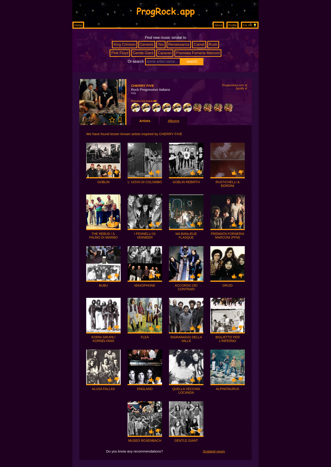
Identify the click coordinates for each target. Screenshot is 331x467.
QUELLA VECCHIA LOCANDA (186, 390)
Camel (199, 44)
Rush (213, 44)
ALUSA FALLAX (103, 389)
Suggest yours (214, 451)
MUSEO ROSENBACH (144, 440)
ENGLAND (145, 389)
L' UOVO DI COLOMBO (145, 182)
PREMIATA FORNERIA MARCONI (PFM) (227, 235)
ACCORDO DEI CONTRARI (186, 287)
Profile (232, 25)
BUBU (103, 285)
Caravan (165, 53)
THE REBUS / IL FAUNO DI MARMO (103, 235)
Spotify (240, 88)
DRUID (228, 285)
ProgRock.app (166, 10)
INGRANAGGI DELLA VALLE (186, 339)
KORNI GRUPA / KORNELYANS (103, 339)
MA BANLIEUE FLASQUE (186, 235)
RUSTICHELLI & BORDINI (228, 184)
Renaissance (179, 44)
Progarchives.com (233, 85)
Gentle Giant (143, 53)
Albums (173, 121)
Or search (136, 61)
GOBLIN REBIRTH (186, 182)
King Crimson (125, 44)
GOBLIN (103, 182)
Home (78, 25)
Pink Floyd (119, 53)
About (218, 25)
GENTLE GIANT (186, 440)
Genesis (147, 44)
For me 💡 (250, 25)
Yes (161, 44)
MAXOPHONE (144, 285)
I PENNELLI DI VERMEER (144, 235)
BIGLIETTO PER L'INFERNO (227, 339)
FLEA (145, 337)
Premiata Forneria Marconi (198, 53)
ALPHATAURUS (227, 389)
